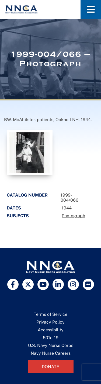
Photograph (73, 215)
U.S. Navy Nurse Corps (50, 345)
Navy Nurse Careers (51, 353)
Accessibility (51, 329)
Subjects (18, 215)
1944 (67, 208)
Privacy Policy (50, 322)
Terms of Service (50, 314)
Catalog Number (27, 195)
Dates (14, 208)
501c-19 (50, 337)
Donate (50, 366)
